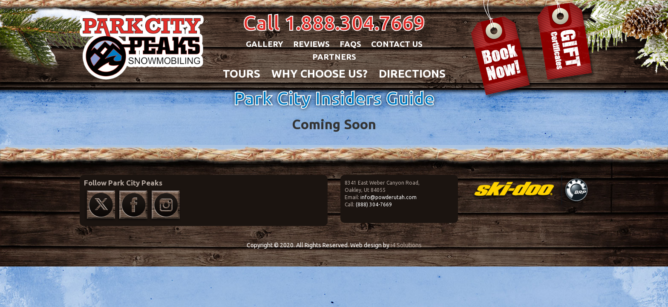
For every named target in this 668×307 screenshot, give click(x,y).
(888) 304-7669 (374, 204)
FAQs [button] (350, 44)
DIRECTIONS (412, 73)
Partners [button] (334, 56)
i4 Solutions (406, 245)
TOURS (241, 73)
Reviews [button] (311, 44)
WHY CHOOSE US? (319, 73)
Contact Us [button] (397, 44)
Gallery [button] (264, 44)
